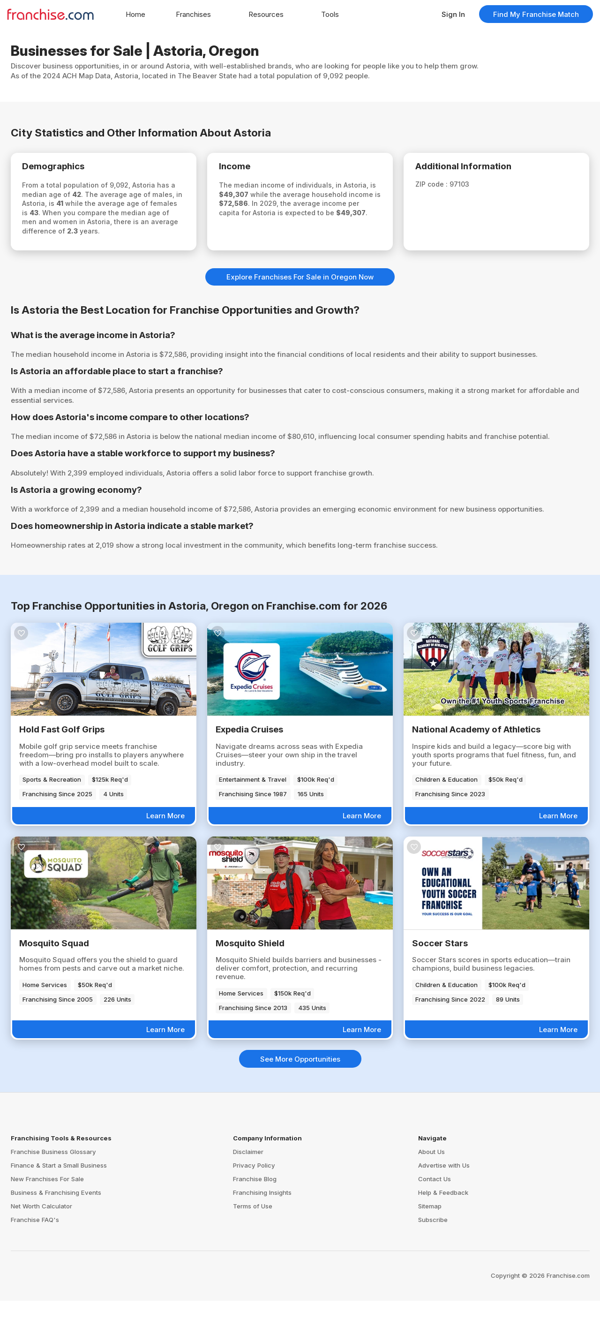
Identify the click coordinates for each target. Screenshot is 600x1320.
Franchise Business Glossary (53, 1171)
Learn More (165, 834)
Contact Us (434, 1197)
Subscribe (433, 1238)
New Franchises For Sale (47, 1197)
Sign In (453, 14)
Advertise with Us (444, 1184)
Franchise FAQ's (35, 1238)
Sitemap (430, 1225)
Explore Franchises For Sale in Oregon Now (300, 295)
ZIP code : (439, 186)
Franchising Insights (262, 1211)
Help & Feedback (443, 1211)
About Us (431, 1171)
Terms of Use (252, 1225)
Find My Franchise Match (536, 14)
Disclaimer (248, 1171)
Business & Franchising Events (56, 1211)
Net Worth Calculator (41, 1225)
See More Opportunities (300, 1077)
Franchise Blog (255, 1197)
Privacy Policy (254, 1184)
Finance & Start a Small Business (59, 1184)
